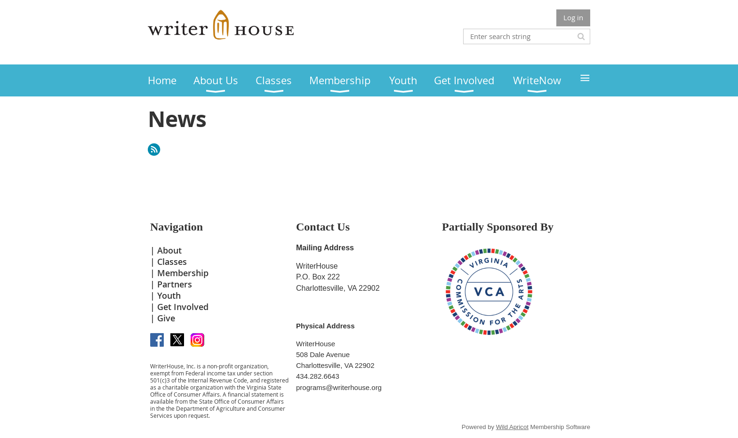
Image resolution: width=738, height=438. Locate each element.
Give (166, 318)
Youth (169, 295)
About (169, 250)
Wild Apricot (512, 426)
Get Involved (183, 306)
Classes (172, 261)
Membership (183, 273)
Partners (174, 284)
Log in (573, 17)
